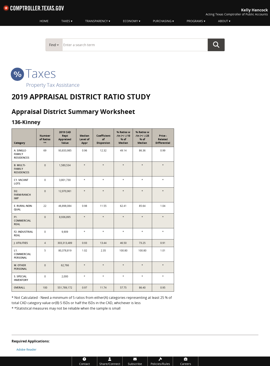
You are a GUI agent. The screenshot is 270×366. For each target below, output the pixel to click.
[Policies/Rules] (160, 361)
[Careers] (185, 361)
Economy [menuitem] (130, 21)
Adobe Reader (26, 349)
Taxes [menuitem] (65, 21)
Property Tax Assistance (53, 84)
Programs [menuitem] (195, 21)
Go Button (216, 45)
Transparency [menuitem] (96, 21)
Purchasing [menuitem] (162, 21)
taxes (34, 73)
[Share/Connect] (109, 361)
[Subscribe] (135, 361)
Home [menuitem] (44, 21)
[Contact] (84, 361)
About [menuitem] (223, 21)
